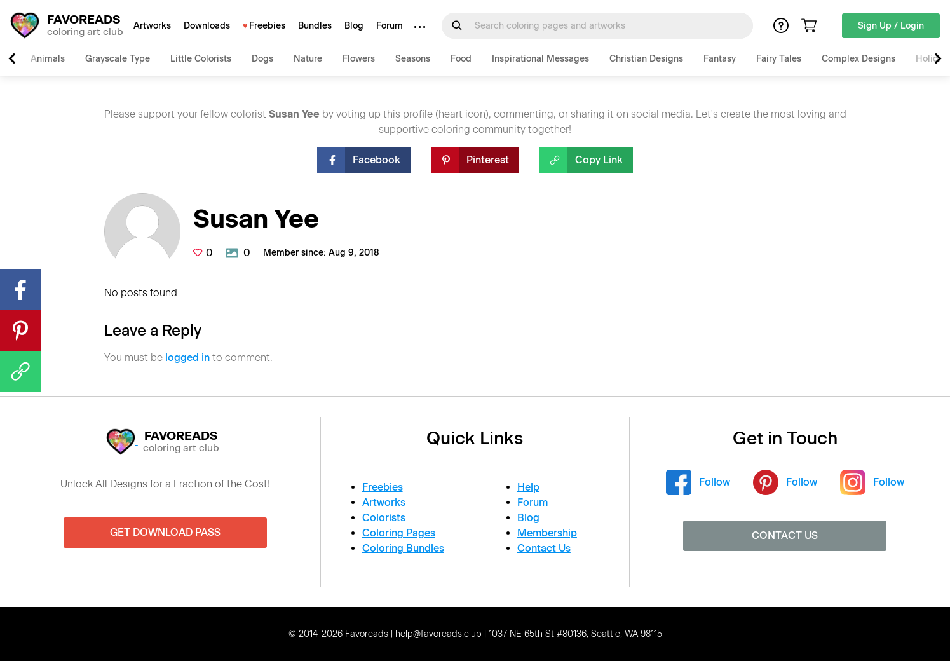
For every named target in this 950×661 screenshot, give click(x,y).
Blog (353, 25)
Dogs (262, 58)
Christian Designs (646, 58)
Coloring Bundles (403, 548)
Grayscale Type (117, 58)
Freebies (267, 25)
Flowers (359, 58)
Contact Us (544, 548)
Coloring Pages (398, 533)
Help (528, 487)
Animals (48, 58)
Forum (389, 25)
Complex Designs (858, 58)
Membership (547, 533)
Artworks (152, 25)
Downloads (207, 25)
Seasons (412, 58)
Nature (308, 58)
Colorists (383, 518)
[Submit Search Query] (457, 25)
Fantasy (719, 58)
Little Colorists (200, 58)
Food (461, 58)
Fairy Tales (778, 58)
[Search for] (605, 26)
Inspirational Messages (540, 58)
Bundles (315, 25)
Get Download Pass (165, 532)
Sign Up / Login (891, 25)
